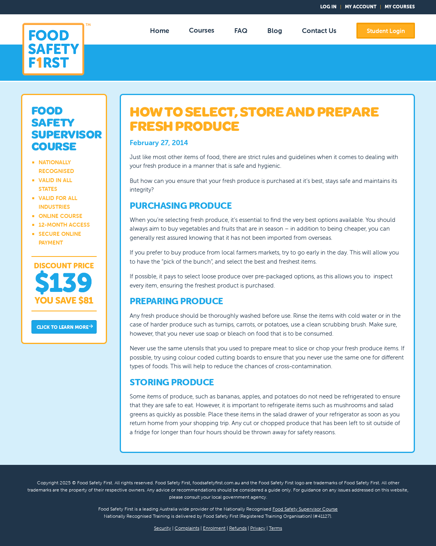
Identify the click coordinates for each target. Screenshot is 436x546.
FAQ (240, 30)
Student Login (386, 31)
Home (159, 30)
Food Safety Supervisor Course (305, 509)
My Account (360, 7)
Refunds (238, 528)
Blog (274, 30)
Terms (275, 528)
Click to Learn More (65, 327)
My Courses (400, 7)
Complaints (187, 528)
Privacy (257, 528)
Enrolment (214, 528)
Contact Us (319, 30)
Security (162, 528)
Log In (328, 7)
